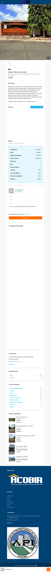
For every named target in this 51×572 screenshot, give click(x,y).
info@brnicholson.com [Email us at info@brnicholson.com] (16, 361)
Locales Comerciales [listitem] (14, 397)
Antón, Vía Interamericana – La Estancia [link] (24, 425)
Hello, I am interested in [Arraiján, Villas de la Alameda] (25, 208)
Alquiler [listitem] (11, 377)
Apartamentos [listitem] (13, 395)
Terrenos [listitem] (11, 390)
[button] (25, 32)
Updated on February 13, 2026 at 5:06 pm (16, 143)
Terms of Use (27, 214)
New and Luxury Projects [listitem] (15, 402)
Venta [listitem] (11, 375)
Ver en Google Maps (36, 107)
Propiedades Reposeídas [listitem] (15, 388)
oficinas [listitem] (11, 404)
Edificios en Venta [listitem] (14, 400)
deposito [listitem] (11, 407)
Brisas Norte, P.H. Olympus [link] (22, 456)
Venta (9, 69)
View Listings (18, 191)
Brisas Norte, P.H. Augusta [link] (21, 446)
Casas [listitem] (11, 393)
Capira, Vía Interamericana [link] (21, 417)
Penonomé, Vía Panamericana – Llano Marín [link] (25, 435)
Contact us (11, 364)
